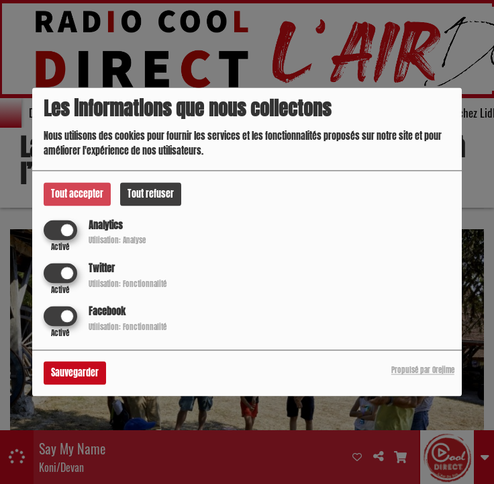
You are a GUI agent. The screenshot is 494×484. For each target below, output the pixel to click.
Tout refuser (151, 194)
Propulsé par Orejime (422, 370)
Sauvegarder (75, 373)
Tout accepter (77, 194)
